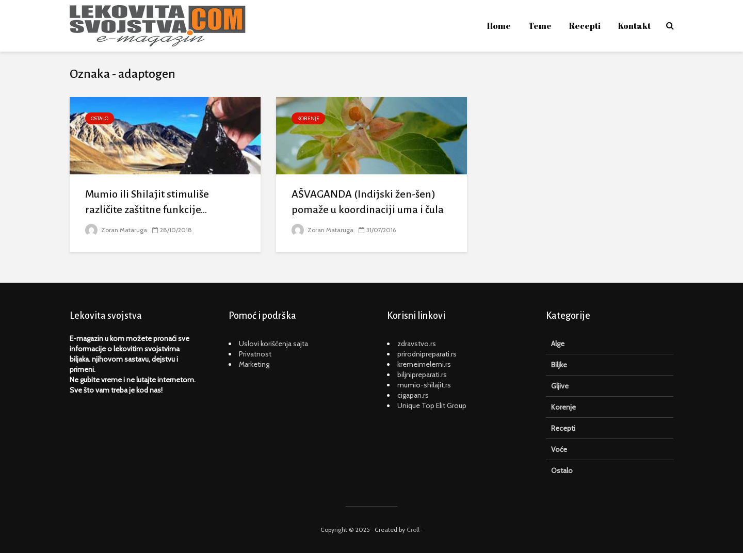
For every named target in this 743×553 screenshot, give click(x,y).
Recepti (585, 25)
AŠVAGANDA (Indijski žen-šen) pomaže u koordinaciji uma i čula (368, 201)
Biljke (559, 364)
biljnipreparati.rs (422, 374)
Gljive (560, 386)
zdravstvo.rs (416, 343)
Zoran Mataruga (116, 230)
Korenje (308, 118)
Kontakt (634, 25)
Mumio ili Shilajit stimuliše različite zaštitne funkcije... (147, 201)
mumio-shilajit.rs (424, 384)
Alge (557, 343)
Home (499, 25)
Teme (540, 25)
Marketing (254, 364)
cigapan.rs (413, 395)
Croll (413, 529)
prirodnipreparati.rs (427, 354)
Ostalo (99, 118)
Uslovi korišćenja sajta (273, 343)
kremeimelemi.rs (424, 364)
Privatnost (255, 354)
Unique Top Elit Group (431, 405)
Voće (559, 449)
